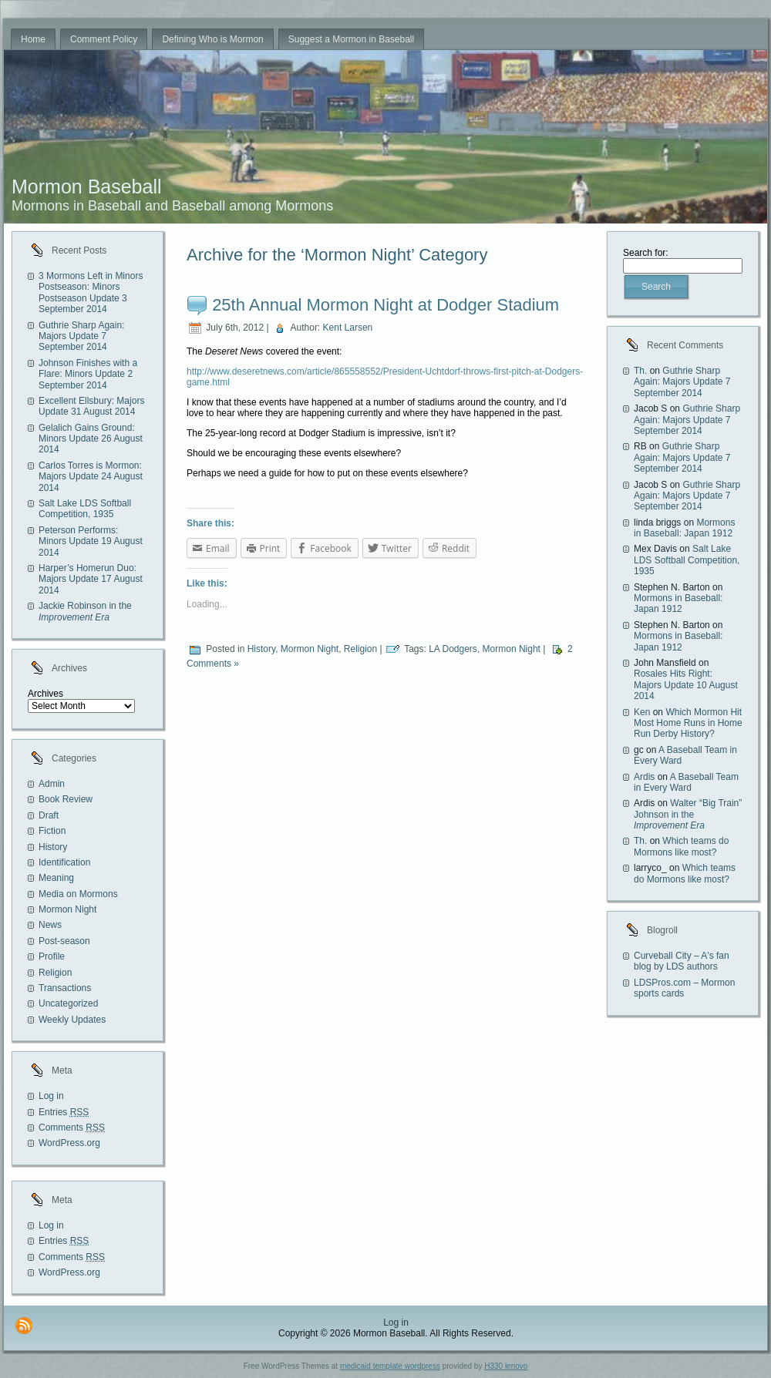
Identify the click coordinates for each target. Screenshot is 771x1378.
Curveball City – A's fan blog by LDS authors (681, 961)
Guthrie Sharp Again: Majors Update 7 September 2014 (81, 336)
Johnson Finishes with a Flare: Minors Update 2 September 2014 (88, 374)
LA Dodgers (453, 649)
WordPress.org (69, 1143)
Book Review (66, 799)
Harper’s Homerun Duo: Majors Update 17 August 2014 (91, 579)
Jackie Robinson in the (85, 611)
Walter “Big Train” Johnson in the (688, 814)
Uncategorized (68, 1003)
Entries (64, 1112)
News (50, 924)
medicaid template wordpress (390, 1366)
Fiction (52, 830)
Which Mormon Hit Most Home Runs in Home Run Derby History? (688, 723)
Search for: (645, 252)
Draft (49, 815)
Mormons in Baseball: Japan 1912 (684, 528)
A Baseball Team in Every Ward (686, 782)
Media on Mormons (78, 894)
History (53, 847)
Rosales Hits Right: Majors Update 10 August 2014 (686, 684)
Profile (52, 956)
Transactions (65, 988)
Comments (72, 1127)
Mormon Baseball (87, 186)
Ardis (644, 776)
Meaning (56, 877)
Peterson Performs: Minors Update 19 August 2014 (91, 541)
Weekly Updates (72, 1019)
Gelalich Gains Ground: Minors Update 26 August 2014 (91, 438)
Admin (52, 783)
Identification (64, 862)
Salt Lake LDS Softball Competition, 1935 (85, 508)
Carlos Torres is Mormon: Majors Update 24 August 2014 (91, 476)
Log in (51, 1096)
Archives (45, 693)
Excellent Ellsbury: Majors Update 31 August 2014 (91, 406)
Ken (642, 712)
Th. (640, 370)
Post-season (64, 941)
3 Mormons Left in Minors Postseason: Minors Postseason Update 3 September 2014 (91, 292)
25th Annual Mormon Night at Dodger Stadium (385, 304)
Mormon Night (67, 909)
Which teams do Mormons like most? (681, 846)
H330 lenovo (505, 1366)
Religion (55, 972)
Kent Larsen (348, 327)
